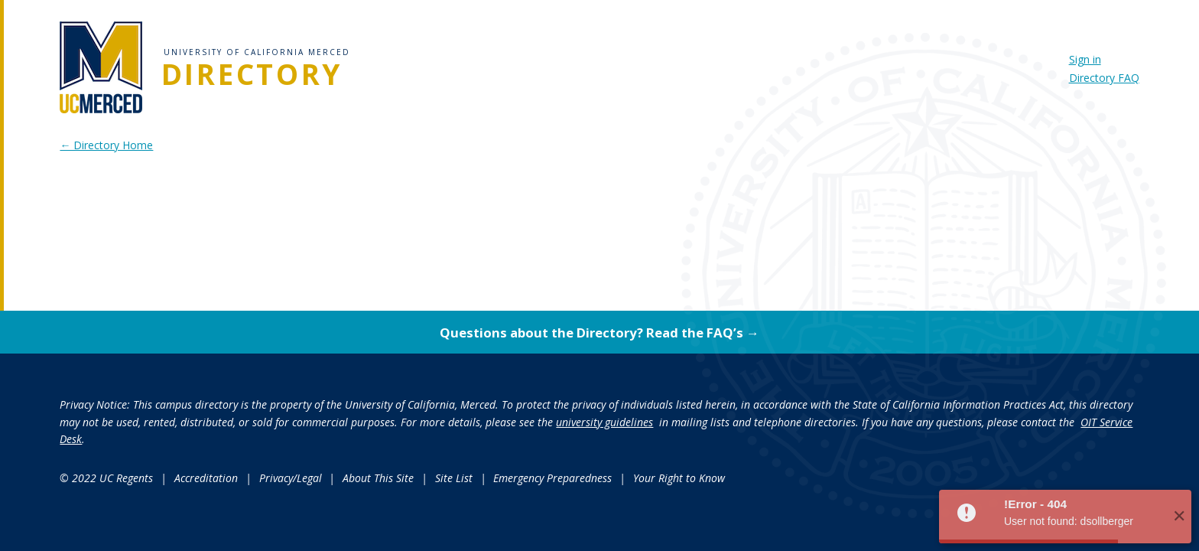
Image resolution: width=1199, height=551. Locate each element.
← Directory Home (106, 145)
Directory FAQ (1104, 77)
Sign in (1085, 59)
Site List (454, 478)
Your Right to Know (679, 478)
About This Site (378, 478)
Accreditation (206, 478)
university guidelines (604, 422)
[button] (1065, 516)
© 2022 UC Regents (106, 478)
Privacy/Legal (290, 478)
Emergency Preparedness (552, 478)
